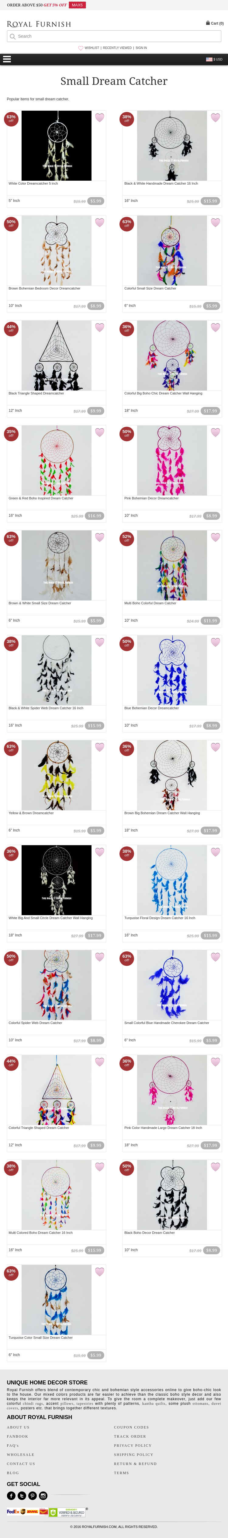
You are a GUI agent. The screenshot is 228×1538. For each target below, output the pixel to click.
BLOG (13, 1473)
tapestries (85, 1403)
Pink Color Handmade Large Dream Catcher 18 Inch (163, 1128)
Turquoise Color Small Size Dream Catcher (41, 1337)
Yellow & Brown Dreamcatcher (31, 813)
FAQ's (13, 1445)
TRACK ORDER (130, 1436)
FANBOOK (18, 1436)
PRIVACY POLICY (133, 1445)
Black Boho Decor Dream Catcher (149, 1232)
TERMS (121, 1473)
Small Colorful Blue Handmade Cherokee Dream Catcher (166, 1023)
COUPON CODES (131, 1427)
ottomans (201, 1403)
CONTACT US (21, 1464)
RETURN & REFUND (135, 1464)
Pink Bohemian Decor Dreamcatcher (151, 498)
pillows (66, 1403)
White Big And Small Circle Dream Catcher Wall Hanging (51, 918)
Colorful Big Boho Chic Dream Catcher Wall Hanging (163, 393)
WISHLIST (92, 48)
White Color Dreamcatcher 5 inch (33, 183)
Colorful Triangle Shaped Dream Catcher (39, 1128)
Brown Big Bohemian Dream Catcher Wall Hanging (162, 813)
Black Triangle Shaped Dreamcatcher (36, 393)
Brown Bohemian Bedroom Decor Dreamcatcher (45, 288)
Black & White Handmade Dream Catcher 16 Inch (161, 183)
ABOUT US (18, 1427)
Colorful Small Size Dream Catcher (150, 288)
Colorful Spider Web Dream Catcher (35, 1023)
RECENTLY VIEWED (117, 48)
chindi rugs (33, 1403)
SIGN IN (141, 48)
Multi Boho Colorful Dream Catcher (150, 603)
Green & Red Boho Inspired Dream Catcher (41, 498)
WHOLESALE (21, 1455)
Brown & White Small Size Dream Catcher (40, 603)
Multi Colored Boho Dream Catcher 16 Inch (41, 1232)
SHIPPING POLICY (134, 1455)
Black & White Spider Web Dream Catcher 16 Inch (46, 708)
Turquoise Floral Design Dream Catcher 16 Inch (159, 918)
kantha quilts (153, 1403)
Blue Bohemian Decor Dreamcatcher (151, 708)
